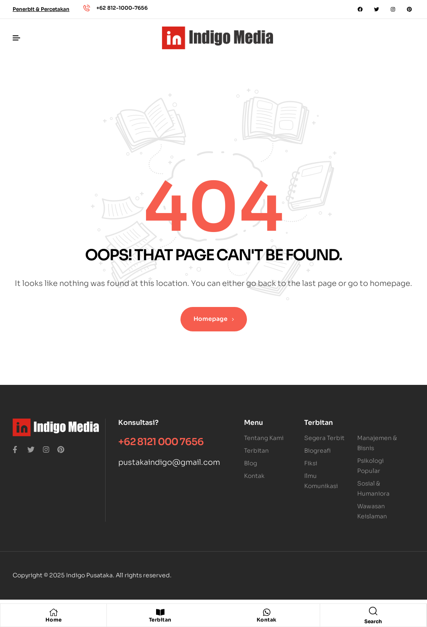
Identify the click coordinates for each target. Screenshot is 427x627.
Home (53, 619)
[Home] (53, 612)
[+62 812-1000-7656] (86, 8)
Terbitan (160, 619)
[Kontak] (267, 612)
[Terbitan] (160, 612)
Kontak (267, 619)
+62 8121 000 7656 (161, 442)
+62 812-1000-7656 (122, 8)
